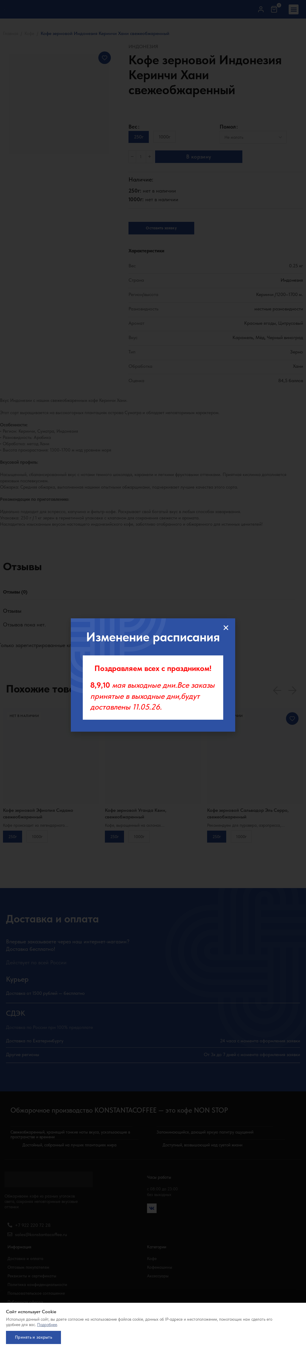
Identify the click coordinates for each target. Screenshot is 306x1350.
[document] (153, 675)
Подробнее (47, 1322)
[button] (226, 627)
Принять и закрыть (35, 1336)
